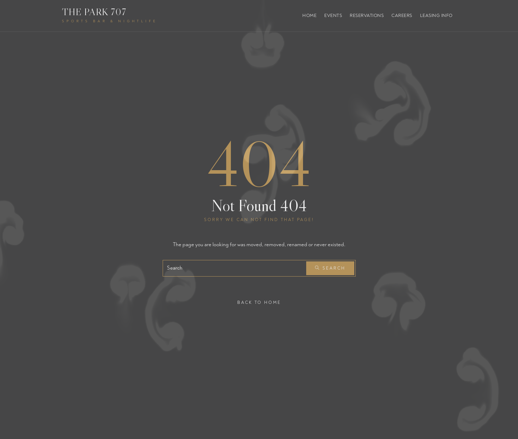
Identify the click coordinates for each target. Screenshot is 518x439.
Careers (401, 15)
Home (309, 15)
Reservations (367, 15)
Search (330, 268)
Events (333, 15)
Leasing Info (436, 15)
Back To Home (259, 302)
